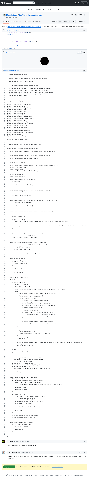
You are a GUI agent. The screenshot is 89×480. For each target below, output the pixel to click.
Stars (27, 21)
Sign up (84, 3)
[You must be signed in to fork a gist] (82, 15)
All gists (38, 3)
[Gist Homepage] (6, 3)
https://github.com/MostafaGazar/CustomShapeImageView (24, 27)
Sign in (77, 3)
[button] (74, 21)
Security (31, 475)
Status (35, 475)
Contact (51, 475)
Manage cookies (59, 475)
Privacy (26, 475)
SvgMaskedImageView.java (30, 15)
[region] (44, 41)
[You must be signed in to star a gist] (74, 15)
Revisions (16, 21)
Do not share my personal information (73, 475)
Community (42, 475)
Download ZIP (81, 21)
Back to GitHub (46, 3)
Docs (47, 475)
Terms (21, 475)
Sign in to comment (57, 467)
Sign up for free (9, 467)
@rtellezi (10, 456)
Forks (37, 21)
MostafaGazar (12, 15)
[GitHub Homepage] (7, 475)
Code (6, 21)
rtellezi (11, 441)
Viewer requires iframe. (44, 61)
